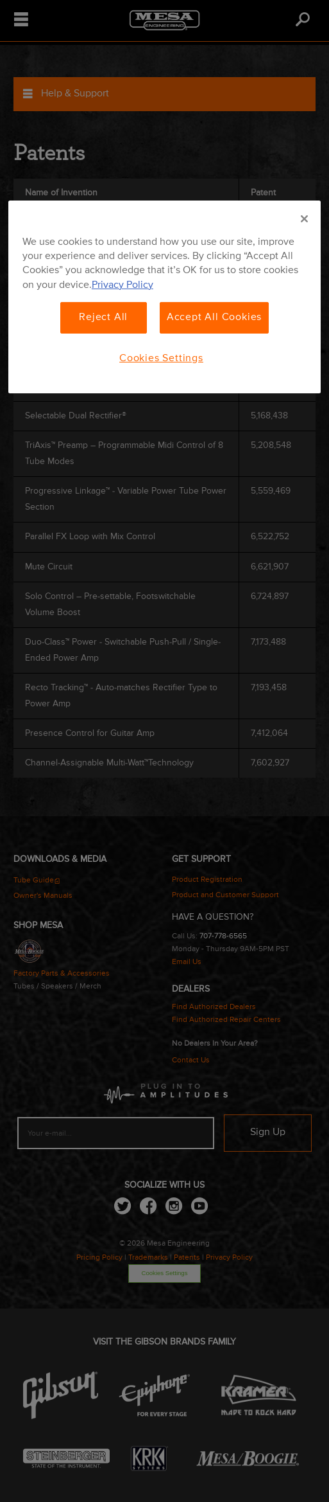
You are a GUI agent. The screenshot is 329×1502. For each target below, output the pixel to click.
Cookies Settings (161, 358)
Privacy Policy (122, 285)
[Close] (304, 219)
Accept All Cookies (214, 317)
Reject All (103, 317)
